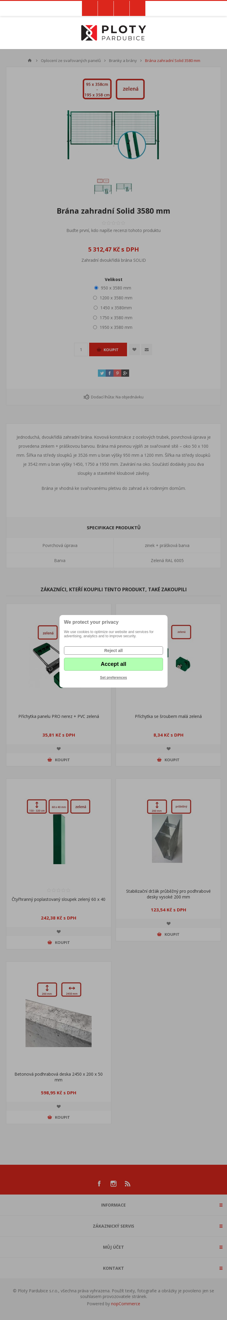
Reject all (113, 650)
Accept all (113, 664)
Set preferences (113, 677)
